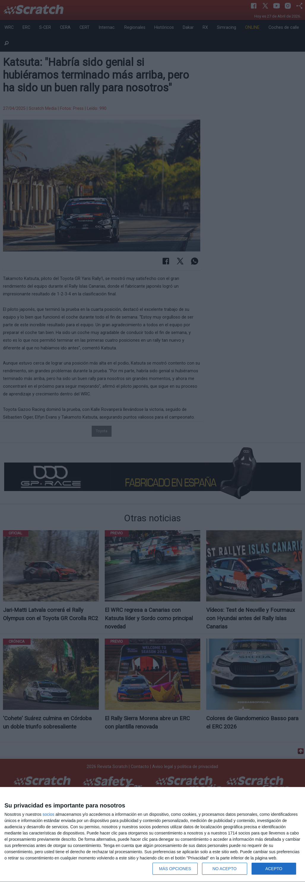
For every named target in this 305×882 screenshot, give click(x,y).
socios (48, 814)
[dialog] (152, 834)
